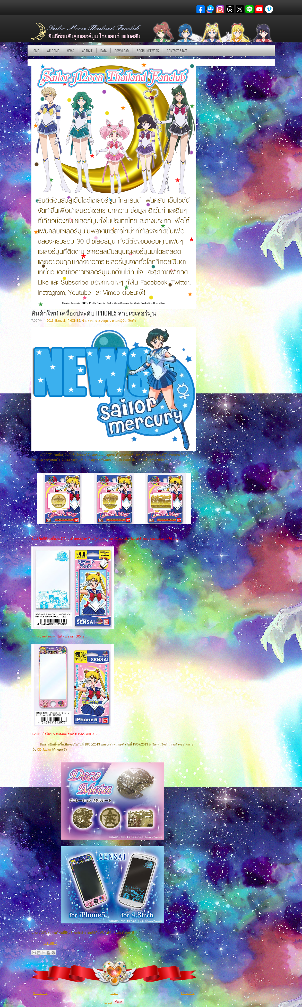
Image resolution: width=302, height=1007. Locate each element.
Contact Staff (177, 50)
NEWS (70, 50)
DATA (103, 50)
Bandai (60, 320)
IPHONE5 (73, 320)
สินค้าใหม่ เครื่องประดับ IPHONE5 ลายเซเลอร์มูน (93, 313)
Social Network (148, 50)
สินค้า (132, 320)
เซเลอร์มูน (101, 320)
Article (87, 50)
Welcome (53, 50)
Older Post (188, 993)
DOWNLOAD (122, 50)
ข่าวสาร (87, 320)
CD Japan (44, 749)
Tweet (107, 1003)
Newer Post (40, 993)
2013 (50, 320)
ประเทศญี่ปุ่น (117, 320)
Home (35, 50)
